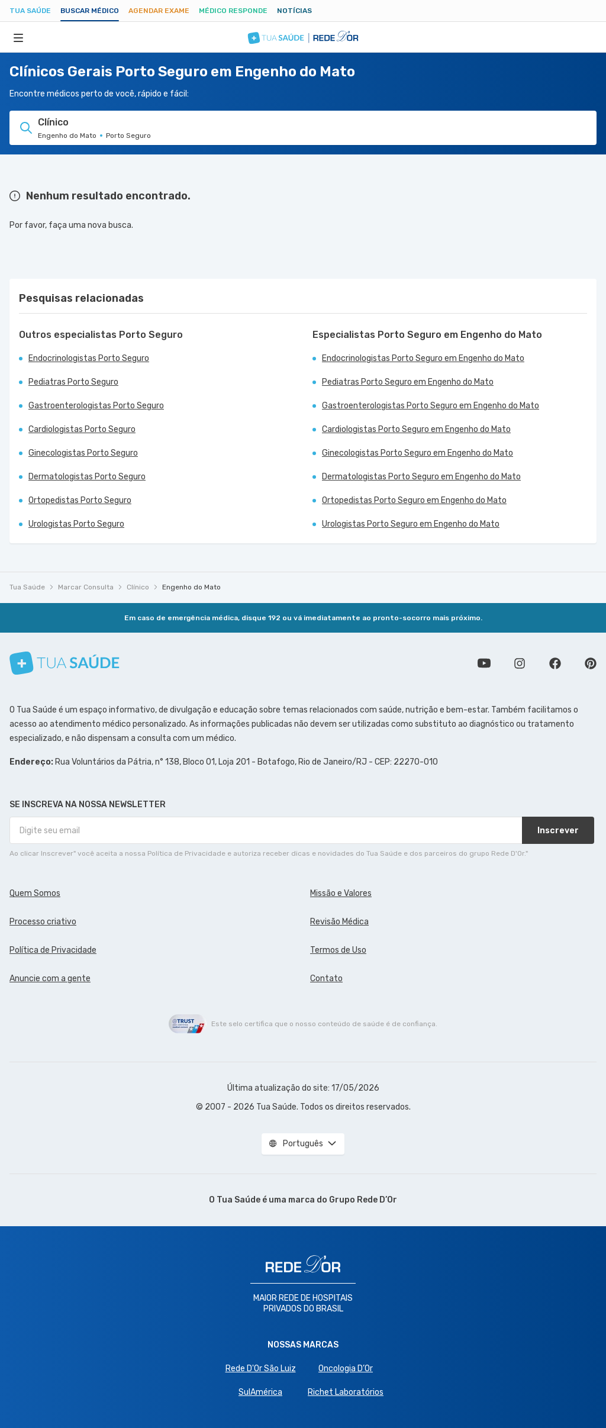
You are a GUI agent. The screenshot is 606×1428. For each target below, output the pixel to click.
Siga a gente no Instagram (520, 663)
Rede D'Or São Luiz (260, 1368)
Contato (326, 979)
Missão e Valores (341, 893)
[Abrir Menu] (18, 37)
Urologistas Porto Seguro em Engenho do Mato (410, 524)
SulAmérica (260, 1392)
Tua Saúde (30, 11)
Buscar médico (89, 11)
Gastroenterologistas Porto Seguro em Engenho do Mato (430, 406)
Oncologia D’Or (345, 1368)
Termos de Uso (338, 950)
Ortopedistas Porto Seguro (79, 500)
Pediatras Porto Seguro (73, 382)
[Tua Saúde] (64, 663)
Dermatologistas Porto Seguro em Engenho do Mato (421, 477)
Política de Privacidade (52, 950)
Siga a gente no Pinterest (591, 663)
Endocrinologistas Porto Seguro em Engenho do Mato (423, 358)
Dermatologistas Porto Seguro (87, 477)
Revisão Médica (339, 922)
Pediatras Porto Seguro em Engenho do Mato (408, 382)
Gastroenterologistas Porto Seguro (96, 406)
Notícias (294, 11)
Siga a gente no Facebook (555, 663)
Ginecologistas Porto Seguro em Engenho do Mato (417, 453)
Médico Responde (233, 11)
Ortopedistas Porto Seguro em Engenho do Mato (414, 500)
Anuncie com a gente (50, 979)
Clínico (138, 587)
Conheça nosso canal (484, 663)
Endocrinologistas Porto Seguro (88, 358)
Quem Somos (34, 893)
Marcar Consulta (86, 587)
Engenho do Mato (191, 587)
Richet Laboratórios (345, 1392)
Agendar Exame (158, 11)
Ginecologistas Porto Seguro (83, 453)
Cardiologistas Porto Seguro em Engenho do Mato (416, 429)
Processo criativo (42, 922)
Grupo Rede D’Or (363, 1200)
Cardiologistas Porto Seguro (82, 429)
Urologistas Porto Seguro (76, 524)
